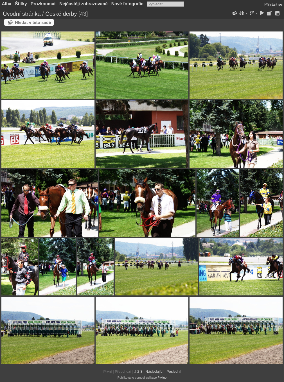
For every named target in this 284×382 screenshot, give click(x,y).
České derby (61, 14)
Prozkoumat (43, 3)
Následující (154, 371)
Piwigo (161, 377)
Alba (7, 3)
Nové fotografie (127, 3)
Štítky (21, 3)
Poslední (173, 371)
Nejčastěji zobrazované (83, 3)
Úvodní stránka (22, 14)
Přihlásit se (273, 4)
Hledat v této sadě (33, 22)
